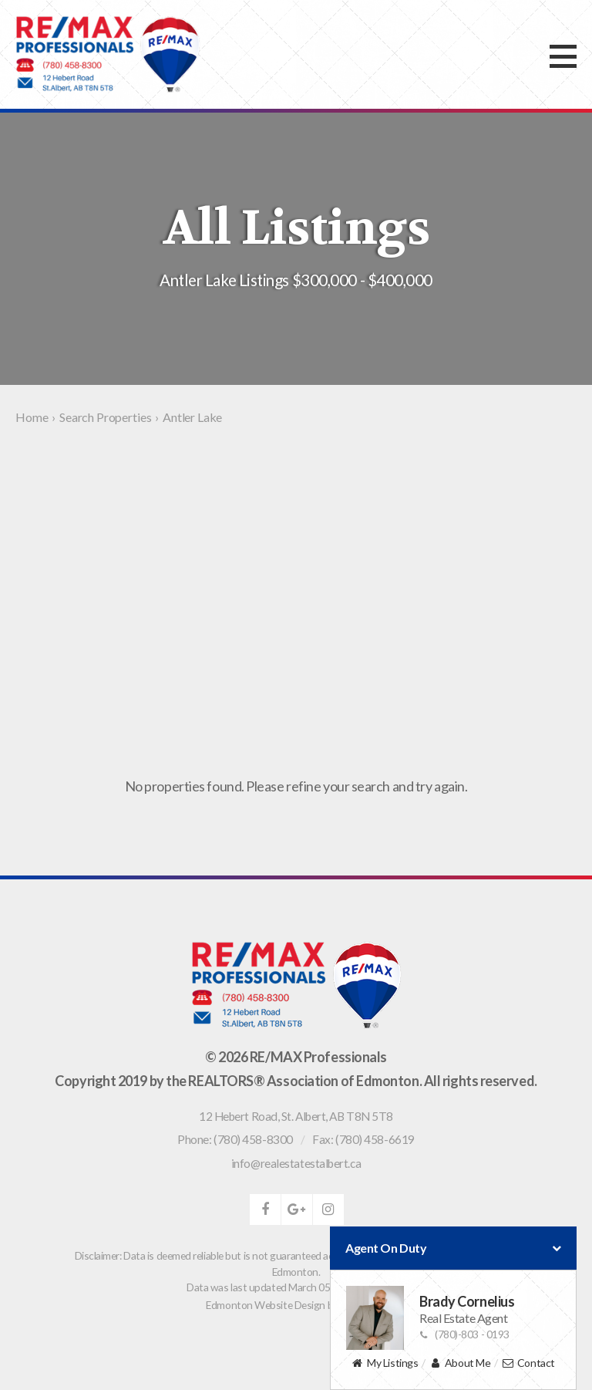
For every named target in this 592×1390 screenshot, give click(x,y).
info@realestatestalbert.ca (296, 1163)
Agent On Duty (453, 1248)
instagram (328, 1209)
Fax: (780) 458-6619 (363, 1139)
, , (296, 1116)
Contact (528, 1363)
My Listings (385, 1363)
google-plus (296, 1209)
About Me (459, 1363)
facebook (265, 1209)
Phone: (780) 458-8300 (235, 1139)
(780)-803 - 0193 (464, 1334)
